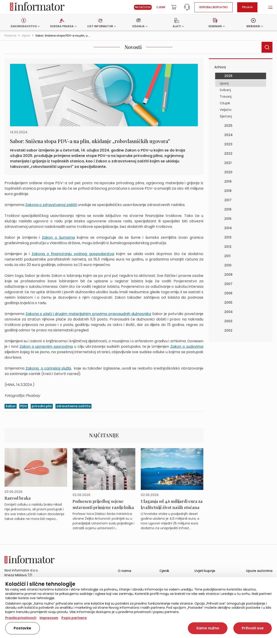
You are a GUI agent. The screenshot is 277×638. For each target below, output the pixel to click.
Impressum (49, 618)
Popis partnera (74, 618)
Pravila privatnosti (20, 618)
